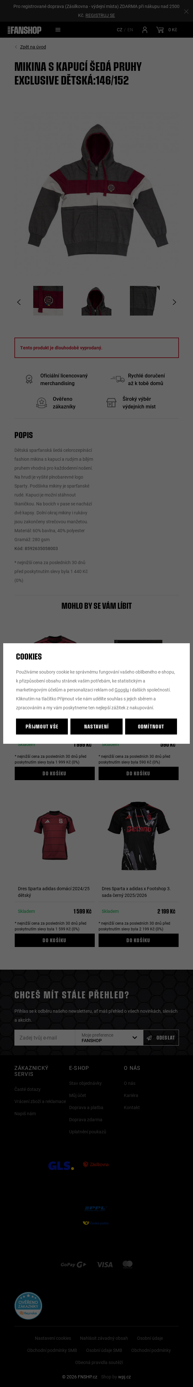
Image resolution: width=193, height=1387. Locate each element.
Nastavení (96, 726)
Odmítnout (151, 726)
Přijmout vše (42, 726)
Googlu (122, 690)
